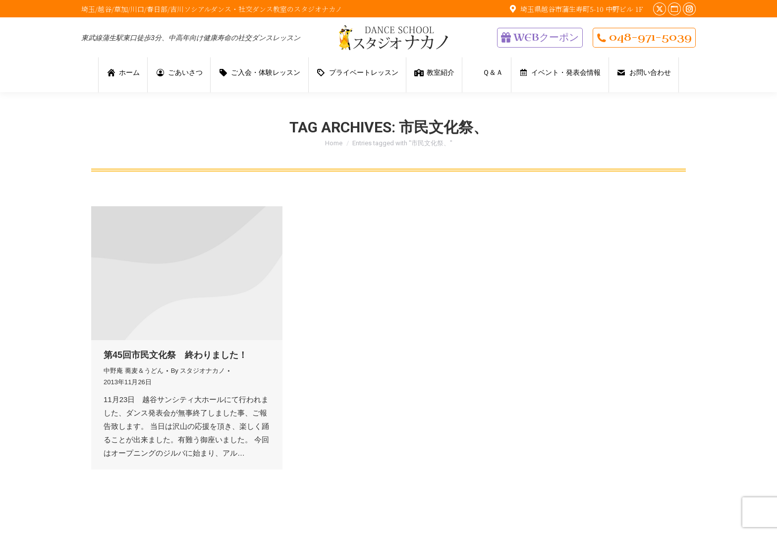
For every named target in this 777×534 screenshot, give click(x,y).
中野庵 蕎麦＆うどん (134, 370)
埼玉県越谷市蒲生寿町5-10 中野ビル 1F (575, 9)
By (198, 370)
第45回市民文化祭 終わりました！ (175, 355)
